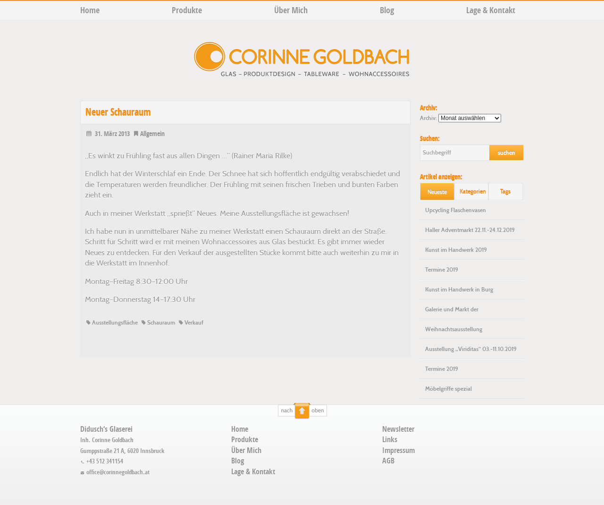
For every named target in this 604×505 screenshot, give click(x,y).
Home (90, 10)
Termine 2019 (441, 269)
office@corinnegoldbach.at (115, 472)
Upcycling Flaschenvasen (455, 210)
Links (389, 439)
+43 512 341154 (101, 461)
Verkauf (190, 322)
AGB (388, 460)
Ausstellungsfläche (111, 322)
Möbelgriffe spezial (448, 388)
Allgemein (148, 133)
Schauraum (157, 322)
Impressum (398, 450)
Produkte (187, 10)
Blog (387, 10)
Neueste (437, 191)
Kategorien (473, 191)
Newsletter (398, 429)
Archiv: (428, 118)
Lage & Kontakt (490, 10)
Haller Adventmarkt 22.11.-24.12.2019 (470, 230)
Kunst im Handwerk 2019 (456, 250)
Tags (505, 191)
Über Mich (291, 10)
